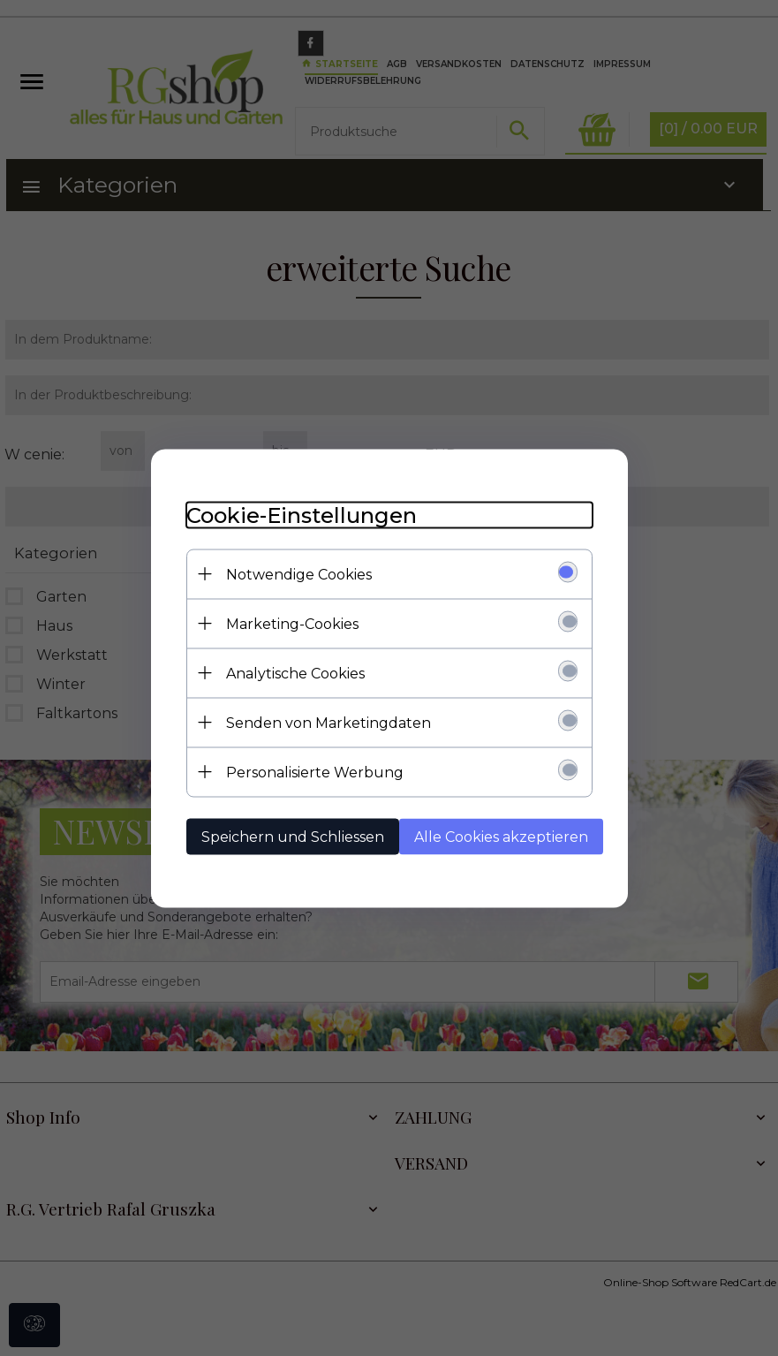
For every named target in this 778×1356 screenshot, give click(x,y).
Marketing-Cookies (292, 623)
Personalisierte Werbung (315, 771)
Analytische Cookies (295, 672)
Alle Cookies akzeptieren (501, 836)
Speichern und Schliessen (292, 836)
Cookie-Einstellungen (301, 514)
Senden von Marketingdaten (328, 722)
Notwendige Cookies (299, 573)
